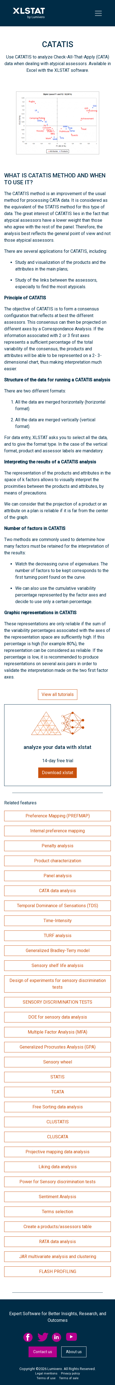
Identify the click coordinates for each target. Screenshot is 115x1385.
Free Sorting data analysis (57, 1106)
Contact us (42, 1352)
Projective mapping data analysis (57, 1151)
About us (74, 1352)
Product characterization (57, 860)
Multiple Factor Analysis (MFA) (57, 1032)
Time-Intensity (58, 920)
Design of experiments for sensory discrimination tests (57, 984)
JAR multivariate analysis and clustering (57, 1256)
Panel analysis (58, 875)
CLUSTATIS (58, 1121)
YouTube (71, 1337)
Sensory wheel (57, 1062)
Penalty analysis (57, 845)
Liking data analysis (58, 1166)
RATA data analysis (57, 1241)
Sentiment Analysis (57, 1196)
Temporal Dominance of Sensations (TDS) (57, 905)
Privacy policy (70, 1373)
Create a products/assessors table (58, 1226)
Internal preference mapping (57, 830)
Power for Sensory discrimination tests (57, 1181)
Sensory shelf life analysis (57, 965)
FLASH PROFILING (57, 1271)
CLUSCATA (57, 1136)
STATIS (57, 1077)
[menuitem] (30, 1337)
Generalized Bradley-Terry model (58, 950)
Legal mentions (46, 1373)
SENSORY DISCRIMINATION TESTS (57, 1002)
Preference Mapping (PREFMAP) (57, 815)
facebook (28, 1337)
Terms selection (57, 1211)
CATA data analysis (57, 890)
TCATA (57, 1092)
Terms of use (46, 1378)
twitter (42, 1337)
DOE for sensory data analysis (57, 1017)
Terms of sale (68, 1378)
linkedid (57, 1337)
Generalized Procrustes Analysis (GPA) (58, 1047)
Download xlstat (57, 772)
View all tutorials (58, 694)
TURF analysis (57, 935)
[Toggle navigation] (98, 13)
